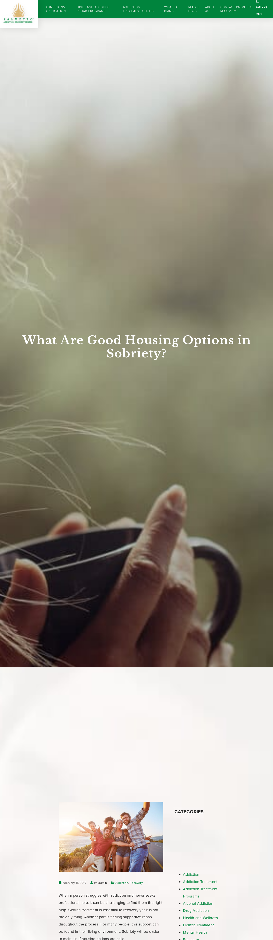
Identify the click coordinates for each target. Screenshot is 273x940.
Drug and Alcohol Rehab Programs (93, 9)
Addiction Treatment (200, 881)
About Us (210, 9)
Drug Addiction (196, 910)
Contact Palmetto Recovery (236, 9)
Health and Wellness (200, 917)
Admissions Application (56, 9)
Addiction (121, 883)
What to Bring (171, 9)
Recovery (136, 883)
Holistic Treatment (198, 925)
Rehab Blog (193, 9)
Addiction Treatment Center (138, 9)
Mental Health (195, 932)
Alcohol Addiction (198, 903)
